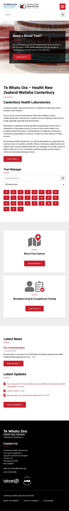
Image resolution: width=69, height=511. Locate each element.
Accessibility (48, 501)
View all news (12, 363)
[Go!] (62, 14)
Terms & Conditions (31, 501)
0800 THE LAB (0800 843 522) (15, 469)
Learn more (21, 57)
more (34, 357)
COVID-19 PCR (12, 391)
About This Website (11, 501)
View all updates (14, 405)
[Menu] (62, 7)
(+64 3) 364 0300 (10, 472)
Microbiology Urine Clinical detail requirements (24, 395)
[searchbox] (34, 14)
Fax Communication (14, 347)
